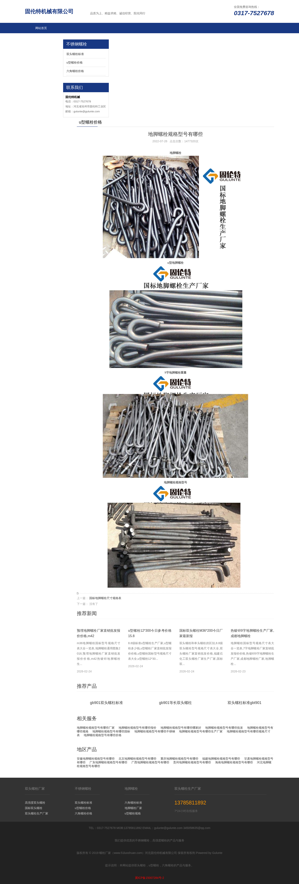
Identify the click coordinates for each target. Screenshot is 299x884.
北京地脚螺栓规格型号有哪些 (137, 758)
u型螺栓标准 (43, 59)
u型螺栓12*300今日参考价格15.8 (150, 633)
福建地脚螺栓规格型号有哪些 (221, 758)
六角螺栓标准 (133, 802)
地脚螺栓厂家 (133, 808)
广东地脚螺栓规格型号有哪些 (108, 762)
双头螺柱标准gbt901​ (244, 703)
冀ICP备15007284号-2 (149, 877)
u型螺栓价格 (74, 62)
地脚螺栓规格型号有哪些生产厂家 (201, 731)
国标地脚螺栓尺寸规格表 (105, 598)
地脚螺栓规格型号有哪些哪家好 (181, 727)
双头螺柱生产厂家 (36, 813)
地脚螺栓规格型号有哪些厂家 (96, 727)
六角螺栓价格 (75, 71)
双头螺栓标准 (75, 54)
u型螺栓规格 (133, 813)
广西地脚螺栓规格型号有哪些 (150, 762)
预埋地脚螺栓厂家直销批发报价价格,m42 (98, 633)
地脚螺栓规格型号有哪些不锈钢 (154, 731)
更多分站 (41, 90)
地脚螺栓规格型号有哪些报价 (137, 727)
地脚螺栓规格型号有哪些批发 (224, 727)
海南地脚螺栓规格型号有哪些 (234, 762)
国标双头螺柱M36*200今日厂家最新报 (201, 633)
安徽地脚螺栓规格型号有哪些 (96, 758)
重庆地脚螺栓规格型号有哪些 (179, 758)
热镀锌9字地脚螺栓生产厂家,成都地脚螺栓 (252, 633)
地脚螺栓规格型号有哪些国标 (111, 731)
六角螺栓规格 (44, 48)
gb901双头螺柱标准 (106, 703)
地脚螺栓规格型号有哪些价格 (102, 735)
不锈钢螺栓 (42, 69)
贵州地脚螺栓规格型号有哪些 (192, 762)
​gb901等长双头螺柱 (175, 703)
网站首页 (41, 28)
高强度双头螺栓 (35, 802)
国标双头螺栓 (33, 808)
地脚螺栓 (41, 38)
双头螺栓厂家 (44, 80)
